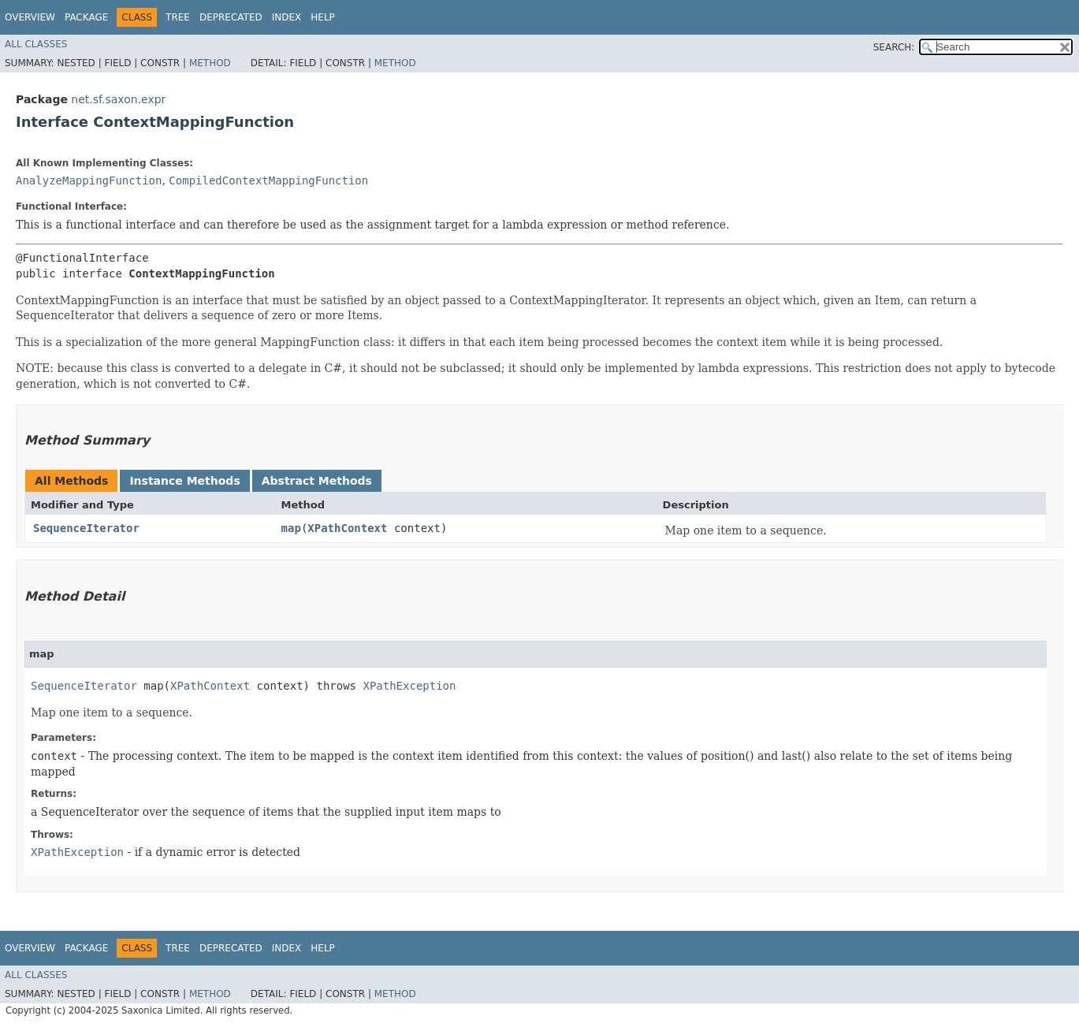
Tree (178, 17)
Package (86, 17)
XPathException (409, 685)
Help (323, 17)
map (291, 528)
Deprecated (230, 17)
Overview (30, 17)
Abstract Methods (317, 480)
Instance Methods (184, 480)
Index (287, 17)
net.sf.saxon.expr (118, 99)
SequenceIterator (86, 528)
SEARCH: (894, 47)
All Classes (36, 44)
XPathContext (347, 528)
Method (210, 63)
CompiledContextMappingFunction (268, 180)
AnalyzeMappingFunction (89, 180)
